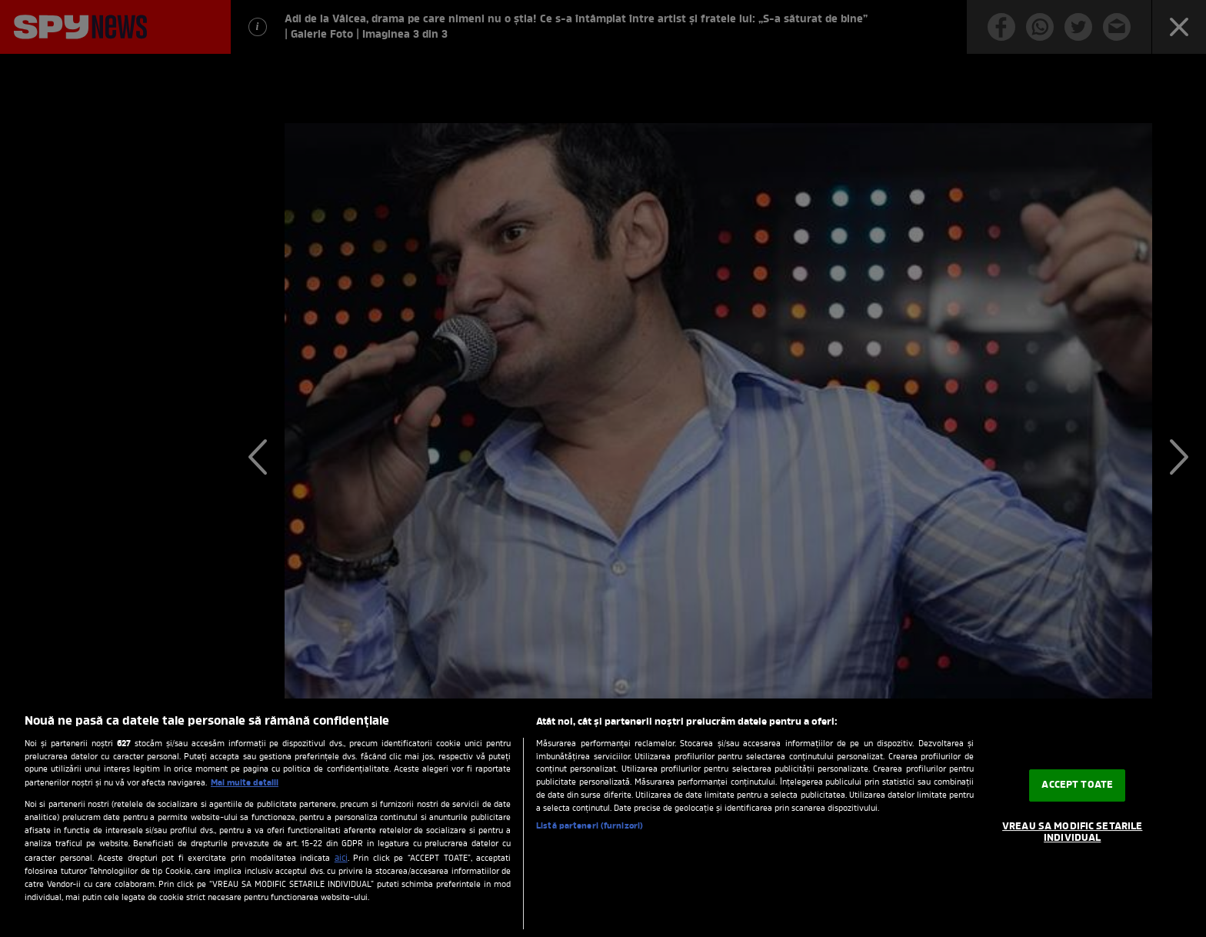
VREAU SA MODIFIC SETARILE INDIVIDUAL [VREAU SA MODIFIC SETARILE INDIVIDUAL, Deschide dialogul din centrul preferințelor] (1072, 833)
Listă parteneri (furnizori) (589, 826)
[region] (603, 818)
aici (341, 858)
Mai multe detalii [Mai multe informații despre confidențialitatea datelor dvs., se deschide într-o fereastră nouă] (244, 783)
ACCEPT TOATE (1077, 785)
